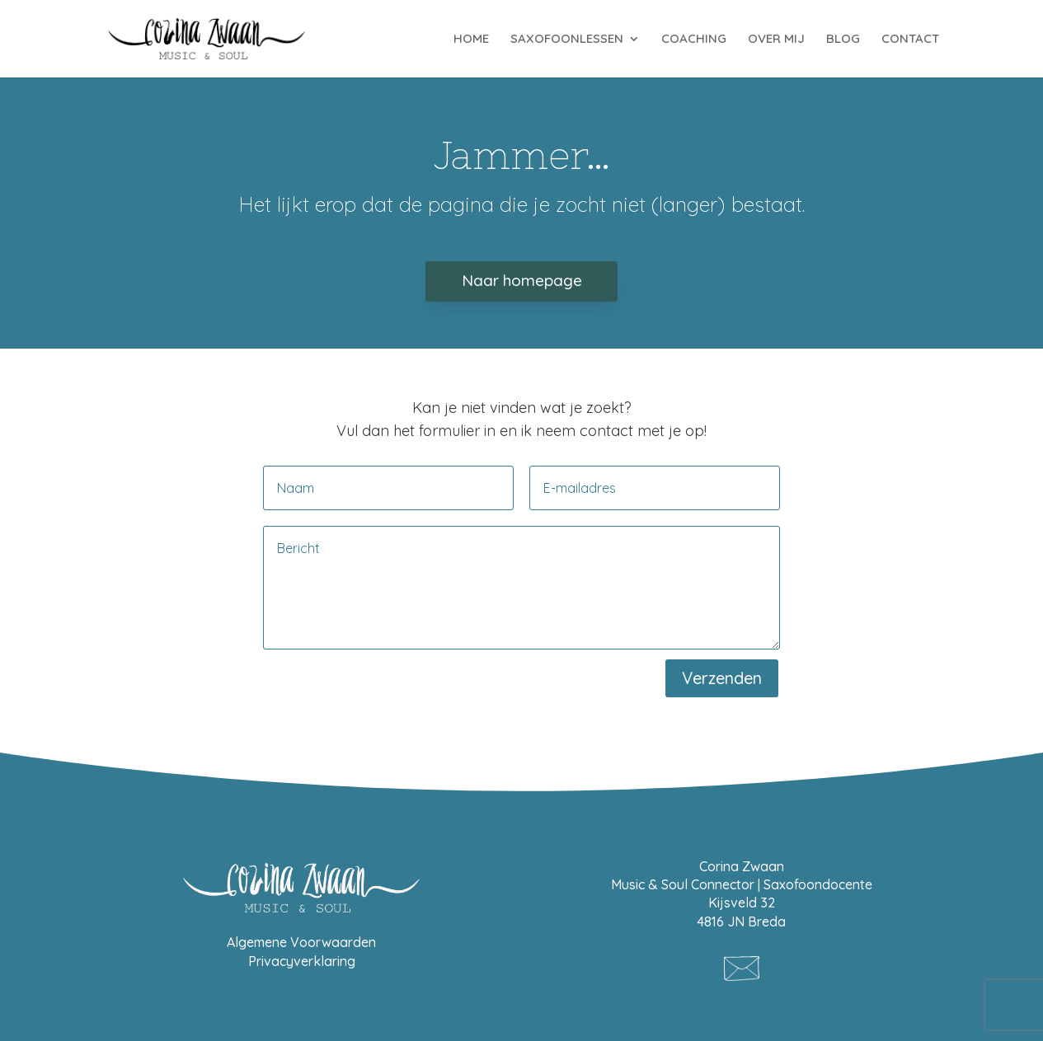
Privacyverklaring (301, 961)
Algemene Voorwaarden (301, 942)
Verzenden (722, 678)
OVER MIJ (776, 39)
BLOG (843, 39)
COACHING (693, 39)
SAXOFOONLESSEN (566, 39)
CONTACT (910, 39)
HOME (471, 39)
